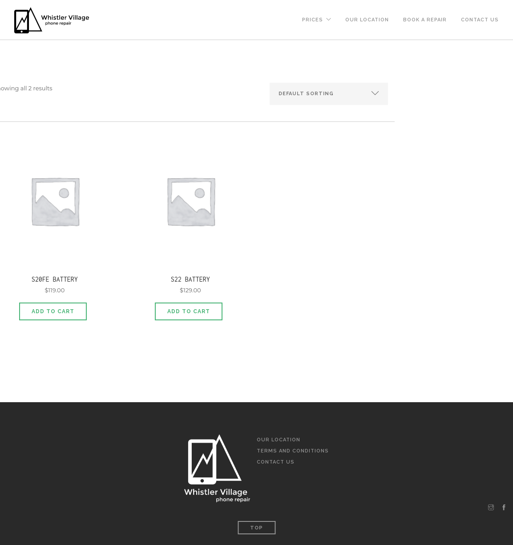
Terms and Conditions (293, 451)
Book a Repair (425, 20)
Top (256, 528)
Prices (312, 20)
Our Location (367, 20)
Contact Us (480, 20)
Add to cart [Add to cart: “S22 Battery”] (188, 311)
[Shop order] (329, 94)
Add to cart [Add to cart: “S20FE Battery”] (53, 311)
